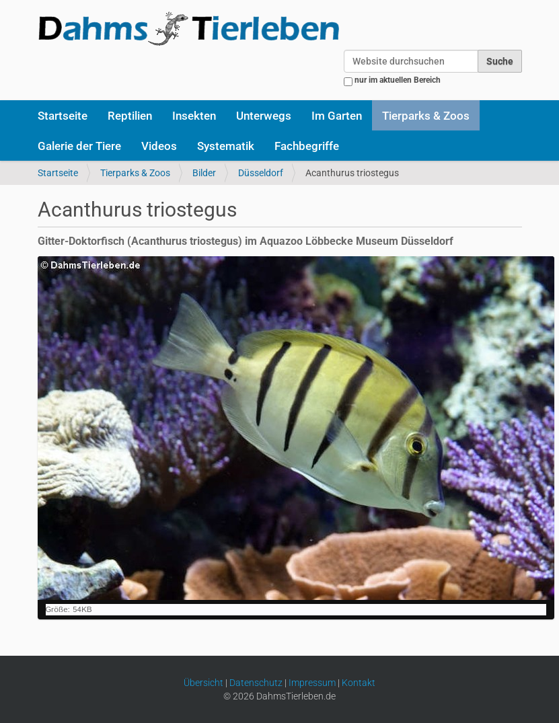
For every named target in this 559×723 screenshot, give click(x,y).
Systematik (225, 146)
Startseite (62, 115)
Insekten (194, 115)
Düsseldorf (260, 172)
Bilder (204, 172)
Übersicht (203, 682)
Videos (159, 146)
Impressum (312, 682)
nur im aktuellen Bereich (398, 80)
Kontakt (358, 682)
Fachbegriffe (306, 146)
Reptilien (130, 115)
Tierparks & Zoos (426, 115)
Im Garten (336, 115)
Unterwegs (263, 115)
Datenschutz (256, 682)
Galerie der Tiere (79, 146)
